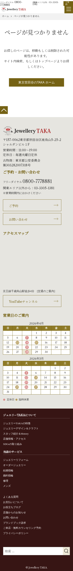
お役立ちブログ (12, 507)
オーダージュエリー (14, 465)
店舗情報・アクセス (14, 438)
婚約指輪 (8, 475)
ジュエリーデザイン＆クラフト (21, 428)
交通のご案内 (46, 291)
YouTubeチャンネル (23, 302)
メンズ (7, 485)
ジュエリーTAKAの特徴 (16, 423)
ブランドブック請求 (14, 522)
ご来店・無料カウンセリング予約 (22, 527)
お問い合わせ (18, 219)
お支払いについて (13, 502)
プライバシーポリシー (15, 533)
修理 (5, 480)
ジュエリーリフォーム (15, 459)
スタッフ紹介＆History (16, 433)
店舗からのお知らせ (14, 512)
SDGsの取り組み (12, 444)
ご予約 (67, 3)
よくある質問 (10, 496)
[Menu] (68, 9)
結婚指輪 (8, 470)
